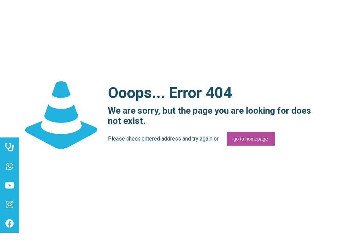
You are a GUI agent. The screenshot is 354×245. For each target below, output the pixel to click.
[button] (9, 223)
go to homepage (251, 139)
